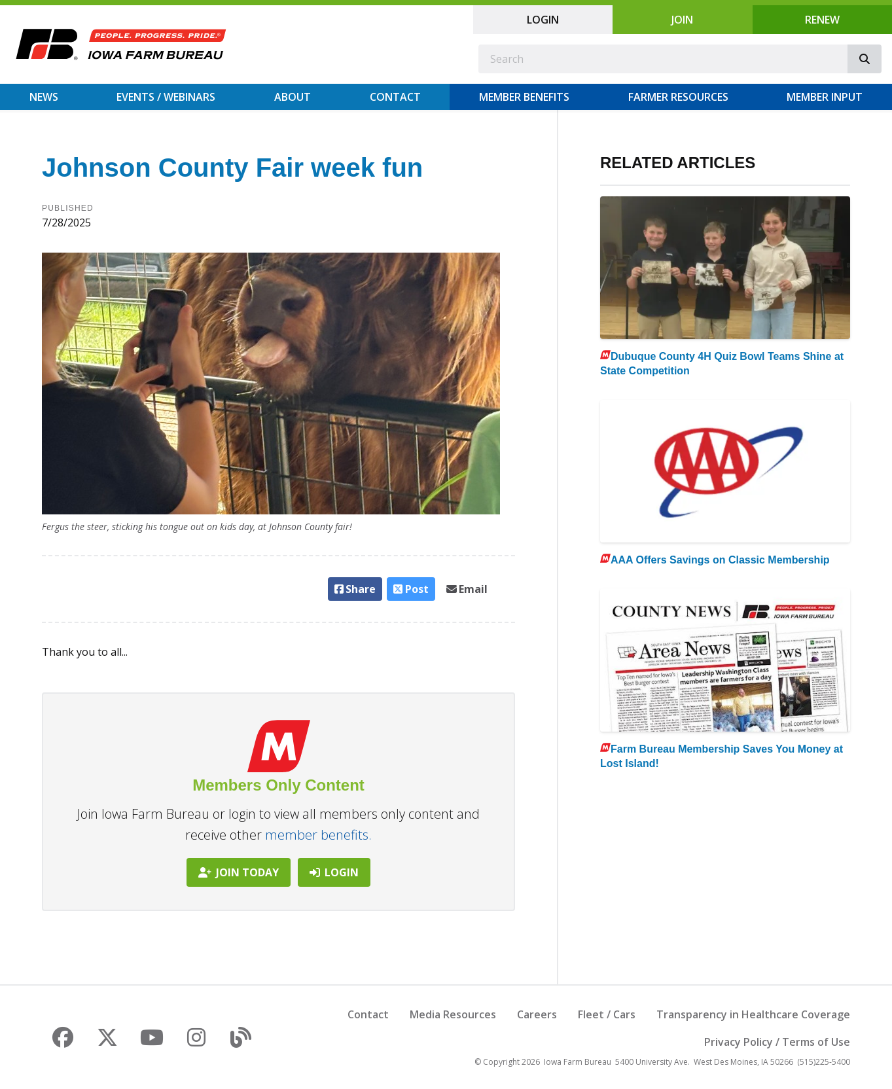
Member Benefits (524, 97)
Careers (537, 1014)
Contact (395, 97)
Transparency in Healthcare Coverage (753, 1014)
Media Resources (453, 1014)
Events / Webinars (165, 97)
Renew (822, 19)
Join (682, 19)
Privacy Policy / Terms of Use (777, 1042)
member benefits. (318, 835)
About (292, 97)
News (43, 97)
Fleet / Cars (606, 1014)
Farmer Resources (678, 97)
